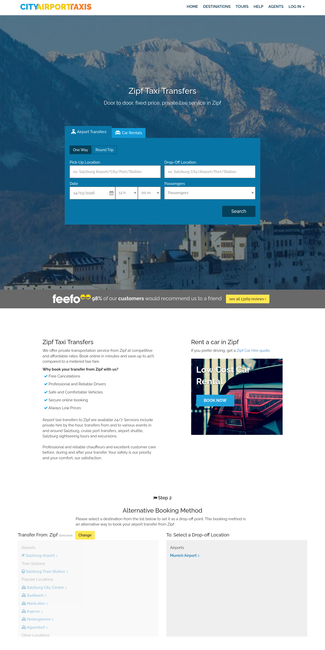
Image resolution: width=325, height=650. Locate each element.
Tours (242, 6)
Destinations (217, 6)
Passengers (174, 183)
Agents (275, 6)
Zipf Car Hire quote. (253, 350)
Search (238, 211)
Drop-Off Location (180, 162)
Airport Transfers (91, 132)
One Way (80, 150)
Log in (296, 6)
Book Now (215, 400)
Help (258, 6)
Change (84, 535)
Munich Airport (183, 555)
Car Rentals (132, 133)
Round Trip (104, 150)
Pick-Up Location (85, 162)
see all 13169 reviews (247, 299)
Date (74, 183)
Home (192, 6)
